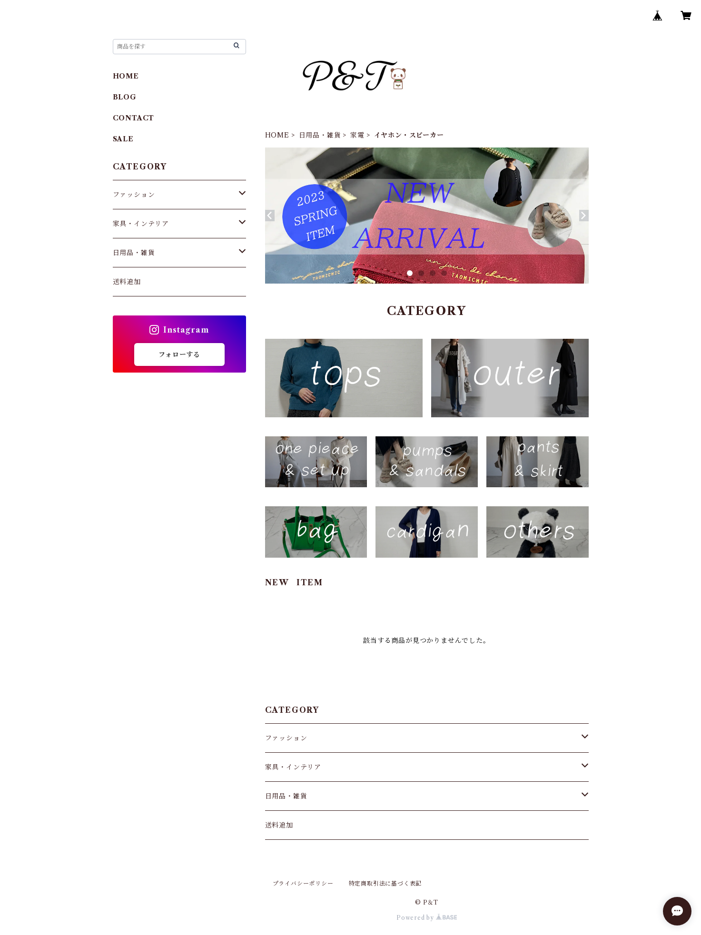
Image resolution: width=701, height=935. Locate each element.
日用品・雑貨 (320, 135)
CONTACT (134, 118)
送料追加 (279, 825)
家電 (357, 135)
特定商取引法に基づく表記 (385, 883)
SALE (123, 139)
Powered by (426, 917)
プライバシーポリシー (303, 883)
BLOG (125, 97)
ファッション (286, 738)
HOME (277, 135)
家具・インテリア (293, 767)
